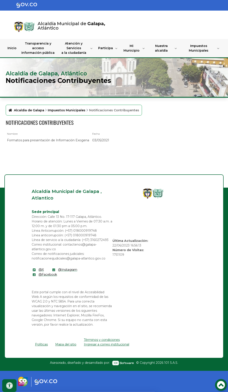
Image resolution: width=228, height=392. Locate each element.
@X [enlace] (41, 270)
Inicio (12, 48)
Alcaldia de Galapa (29, 110)
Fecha (96, 133)
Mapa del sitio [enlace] (65, 344)
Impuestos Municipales (198, 48)
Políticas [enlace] (41, 344)
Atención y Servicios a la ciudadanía (73, 48)
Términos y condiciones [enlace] (102, 340)
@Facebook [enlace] (48, 274)
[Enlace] (18, 26)
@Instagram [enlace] (67, 270)
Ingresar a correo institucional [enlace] (106, 344)
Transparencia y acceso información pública (38, 48)
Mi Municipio (131, 48)
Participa (105, 48)
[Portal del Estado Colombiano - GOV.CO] (30, 5)
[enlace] (147, 193)
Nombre (12, 133)
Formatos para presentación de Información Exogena (48, 140)
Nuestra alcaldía (161, 48)
